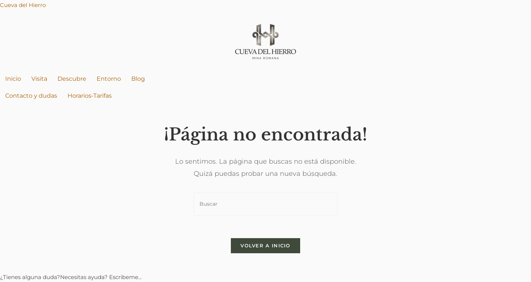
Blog (138, 78)
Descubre (72, 78)
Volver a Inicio (265, 245)
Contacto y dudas (31, 95)
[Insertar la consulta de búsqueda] (265, 204)
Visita (39, 78)
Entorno (109, 78)
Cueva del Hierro (23, 4)
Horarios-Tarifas (89, 95)
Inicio (13, 78)
